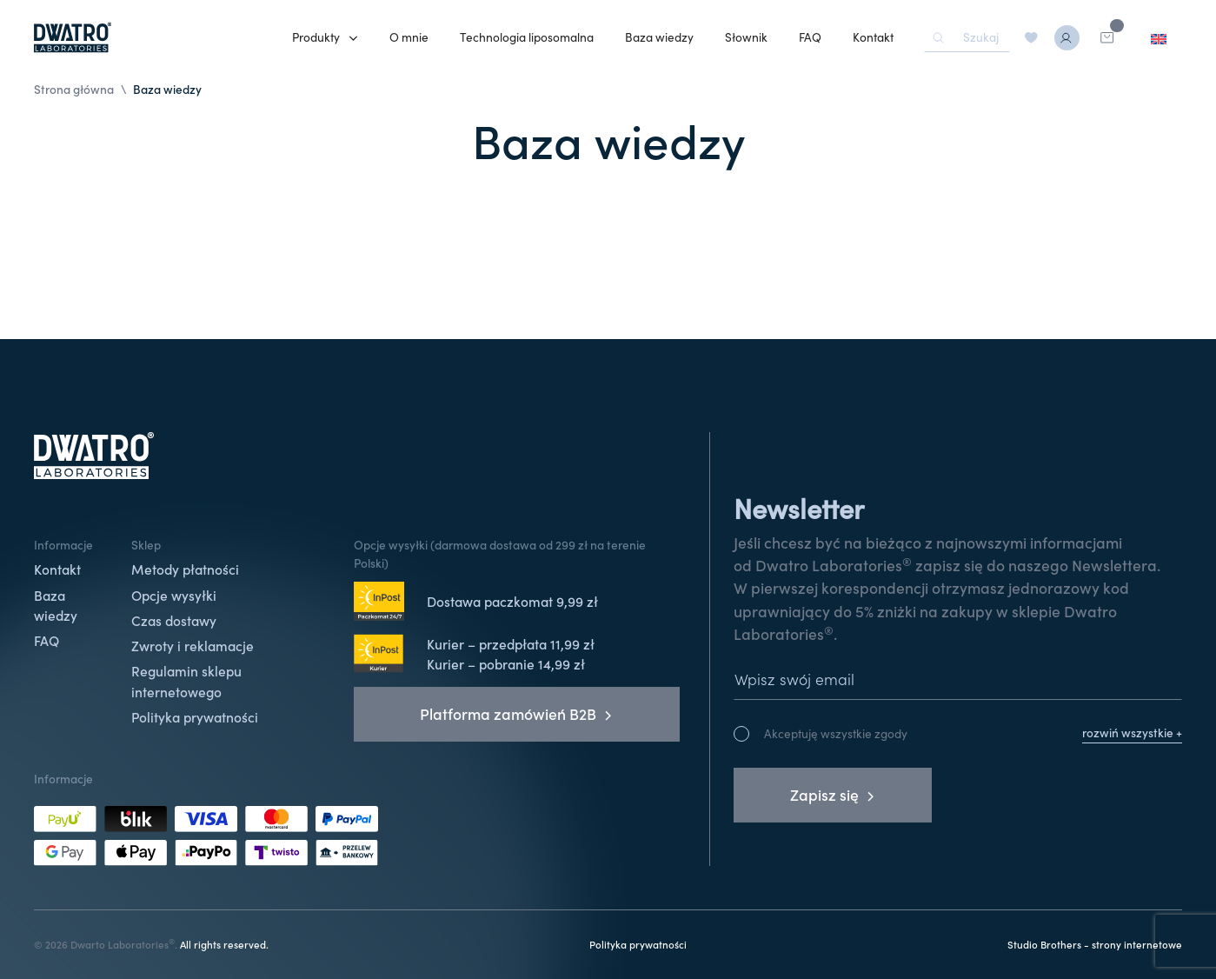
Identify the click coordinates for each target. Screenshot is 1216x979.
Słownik (746, 37)
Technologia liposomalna (527, 37)
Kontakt (873, 37)
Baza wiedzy (659, 37)
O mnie (409, 37)
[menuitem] (1158, 38)
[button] (325, 38)
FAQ (810, 37)
